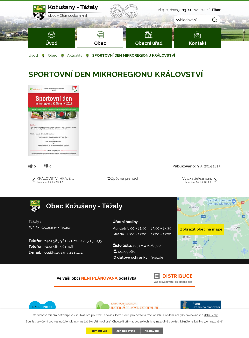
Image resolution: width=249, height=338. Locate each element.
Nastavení (152, 330)
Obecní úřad (149, 43)
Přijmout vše (99, 330)
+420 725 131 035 (88, 240)
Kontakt (197, 43)
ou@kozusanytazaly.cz (63, 252)
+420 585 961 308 (58, 246)
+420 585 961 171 (58, 240)
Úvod (51, 43)
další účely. (211, 315)
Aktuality (74, 55)
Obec (100, 43)
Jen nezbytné (126, 330)
